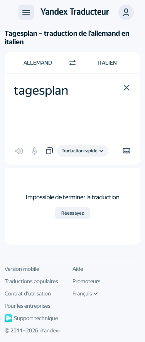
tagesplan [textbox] (41, 90)
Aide (77, 269)
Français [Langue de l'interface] (85, 293)
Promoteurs (86, 281)
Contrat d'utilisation (28, 293)
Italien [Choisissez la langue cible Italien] (107, 63)
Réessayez (72, 213)
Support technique (31, 318)
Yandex (49, 330)
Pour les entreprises (27, 306)
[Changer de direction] (72, 63)
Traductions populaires (31, 281)
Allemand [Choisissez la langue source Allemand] (38, 63)
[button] (126, 87)
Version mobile (22, 269)
